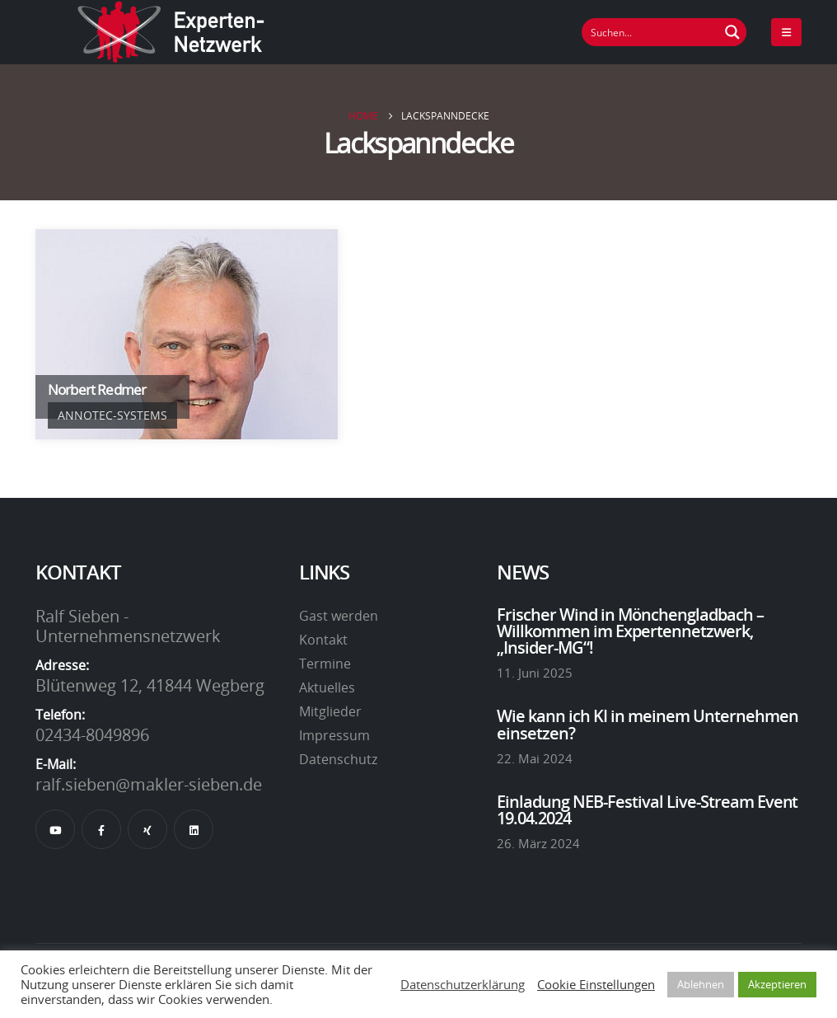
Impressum (334, 735)
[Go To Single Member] (186, 334)
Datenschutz (338, 759)
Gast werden (338, 616)
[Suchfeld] (651, 32)
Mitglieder (330, 711)
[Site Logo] (171, 32)
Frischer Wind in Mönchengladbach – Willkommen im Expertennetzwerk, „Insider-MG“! (630, 631)
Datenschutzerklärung (462, 984)
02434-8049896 (92, 734)
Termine (325, 663)
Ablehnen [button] (700, 984)
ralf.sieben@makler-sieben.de (148, 783)
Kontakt (323, 640)
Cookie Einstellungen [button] (596, 984)
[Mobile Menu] (786, 32)
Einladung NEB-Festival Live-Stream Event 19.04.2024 (647, 809)
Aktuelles (327, 687)
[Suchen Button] (732, 32)
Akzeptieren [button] (777, 984)
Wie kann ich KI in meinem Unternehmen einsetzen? (647, 724)
